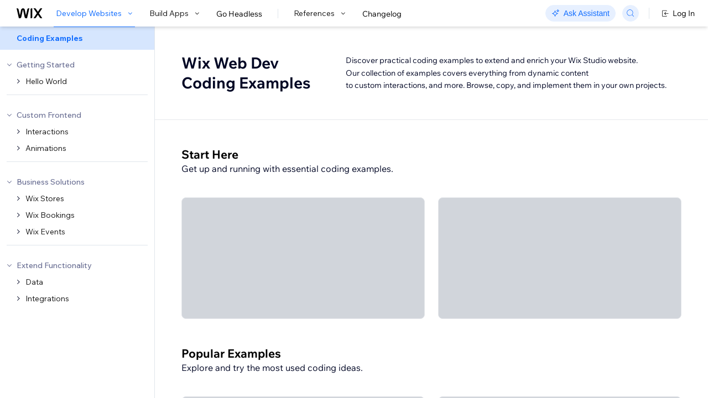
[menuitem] (77, 38)
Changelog (382, 14)
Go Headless (239, 14)
